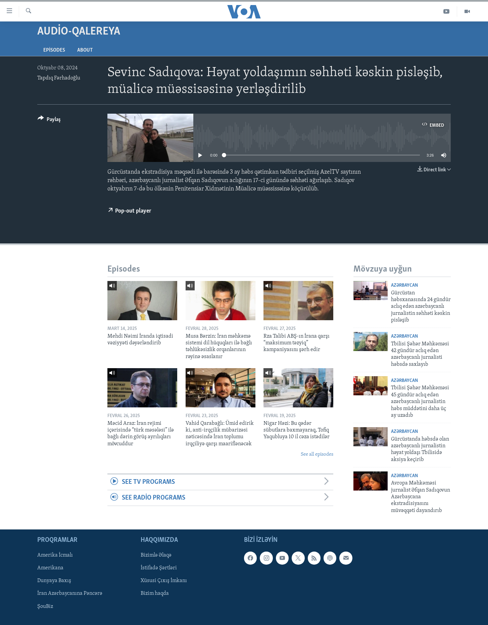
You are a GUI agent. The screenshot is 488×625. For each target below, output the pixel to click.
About (85, 50)
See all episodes (317, 454)
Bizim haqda (155, 593)
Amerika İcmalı (55, 555)
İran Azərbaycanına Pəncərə (69, 593)
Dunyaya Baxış (54, 581)
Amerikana (50, 568)
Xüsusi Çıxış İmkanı (164, 581)
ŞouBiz (45, 606)
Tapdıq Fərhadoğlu (58, 78)
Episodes (54, 50)
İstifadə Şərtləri (159, 568)
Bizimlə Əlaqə (156, 555)
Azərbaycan (404, 285)
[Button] (49, 120)
